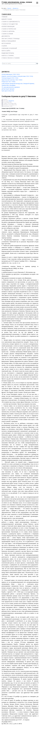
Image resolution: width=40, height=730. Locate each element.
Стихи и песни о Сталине (11, 58)
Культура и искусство (8, 91)
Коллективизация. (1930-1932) (11, 74)
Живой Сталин (7, 19)
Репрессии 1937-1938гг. (9, 81)
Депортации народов (8, 89)
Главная (4, 17)
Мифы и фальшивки (9, 41)
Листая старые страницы (11, 38)
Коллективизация (8, 26)
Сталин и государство (10, 24)
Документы (6, 36)
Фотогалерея (6, 43)
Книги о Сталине (8, 55)
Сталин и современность (11, 21)
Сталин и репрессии (9, 29)
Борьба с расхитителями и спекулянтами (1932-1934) (17, 76)
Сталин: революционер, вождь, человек (17, 2)
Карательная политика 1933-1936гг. (12, 80)
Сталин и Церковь (8, 31)
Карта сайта (6, 50)
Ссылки (4, 46)
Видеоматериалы (8, 53)
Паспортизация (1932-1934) (10, 78)
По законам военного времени (11, 87)
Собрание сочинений (9, 48)
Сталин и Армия (7, 33)
